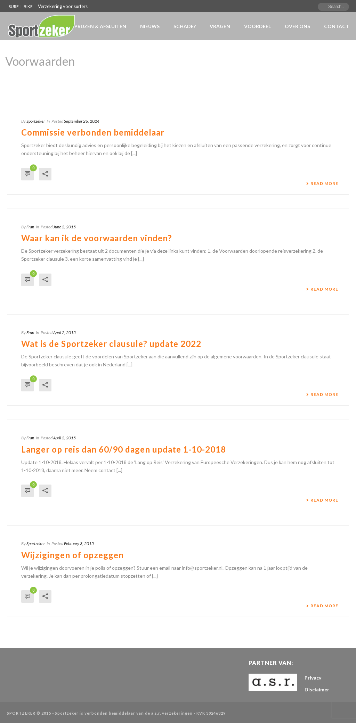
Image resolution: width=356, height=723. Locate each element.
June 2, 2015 (64, 226)
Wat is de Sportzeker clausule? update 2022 (111, 344)
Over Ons (297, 26)
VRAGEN (220, 26)
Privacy (313, 678)
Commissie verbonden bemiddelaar (92, 132)
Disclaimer (317, 689)
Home (301, 79)
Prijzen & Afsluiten (100, 26)
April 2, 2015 (64, 332)
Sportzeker (35, 121)
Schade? (184, 26)
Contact (336, 26)
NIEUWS (150, 26)
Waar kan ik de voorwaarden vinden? (96, 238)
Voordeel (257, 26)
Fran (30, 226)
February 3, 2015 (79, 543)
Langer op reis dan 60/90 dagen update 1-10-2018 (123, 449)
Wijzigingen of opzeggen (72, 555)
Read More (322, 183)
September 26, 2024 (81, 121)
